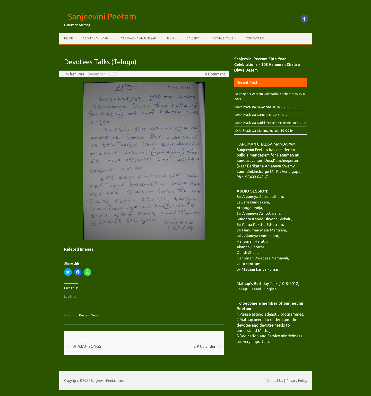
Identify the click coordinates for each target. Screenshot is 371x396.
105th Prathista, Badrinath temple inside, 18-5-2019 (270, 122)
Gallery (193, 38)
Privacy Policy (297, 381)
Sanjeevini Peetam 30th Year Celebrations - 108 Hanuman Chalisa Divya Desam (267, 64)
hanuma (77, 74)
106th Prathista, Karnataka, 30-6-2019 (260, 114)
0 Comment (215, 74)
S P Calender (207, 346)
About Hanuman (95, 38)
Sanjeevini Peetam (102, 16)
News (170, 38)
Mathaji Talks (222, 38)
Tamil (256, 289)
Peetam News (89, 315)
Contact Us (255, 38)
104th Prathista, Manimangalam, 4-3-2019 (263, 130)
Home (68, 38)
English (270, 289)
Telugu (242, 289)
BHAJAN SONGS (84, 346)
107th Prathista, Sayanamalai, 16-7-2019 (262, 107)
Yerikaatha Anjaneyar (138, 38)
